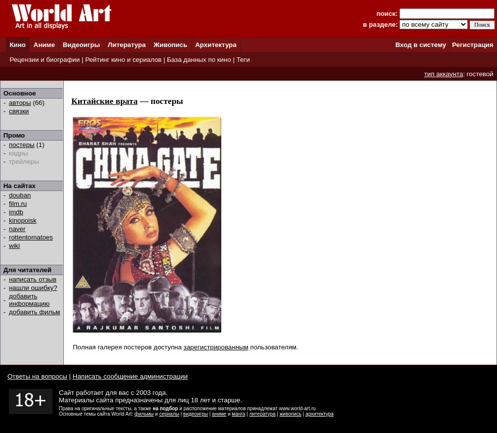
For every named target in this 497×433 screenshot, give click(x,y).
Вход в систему (421, 44)
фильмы (144, 414)
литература (262, 414)
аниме (219, 414)
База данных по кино (199, 59)
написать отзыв (32, 279)
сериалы (169, 414)
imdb (16, 212)
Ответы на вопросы (37, 376)
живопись (290, 414)
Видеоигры (81, 44)
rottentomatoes (31, 237)
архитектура (319, 414)
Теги (243, 59)
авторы (20, 102)
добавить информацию (29, 299)
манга (238, 414)
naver (17, 229)
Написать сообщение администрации (130, 376)
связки (19, 111)
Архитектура (215, 44)
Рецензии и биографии (44, 59)
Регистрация (472, 44)
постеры (22, 144)
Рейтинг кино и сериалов (123, 59)
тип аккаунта (443, 74)
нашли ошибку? (33, 287)
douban (20, 195)
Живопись (170, 44)
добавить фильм (34, 312)
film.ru (18, 203)
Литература (127, 44)
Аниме (44, 44)
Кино (17, 44)
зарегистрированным (216, 347)
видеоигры (195, 414)
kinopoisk (23, 220)
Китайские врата (104, 101)
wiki (14, 245)
